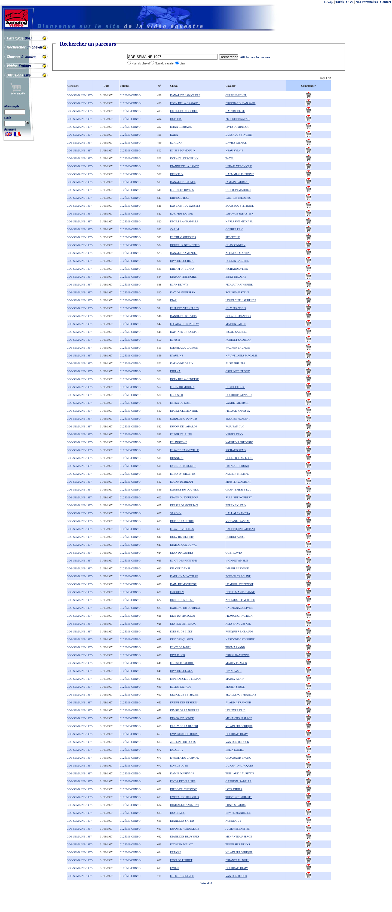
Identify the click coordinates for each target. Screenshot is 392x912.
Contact (385, 2)
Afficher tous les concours (255, 57)
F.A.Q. (328, 2)
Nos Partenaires (367, 2)
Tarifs (339, 2)
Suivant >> (206, 883)
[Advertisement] (370, 122)
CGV (349, 2)
